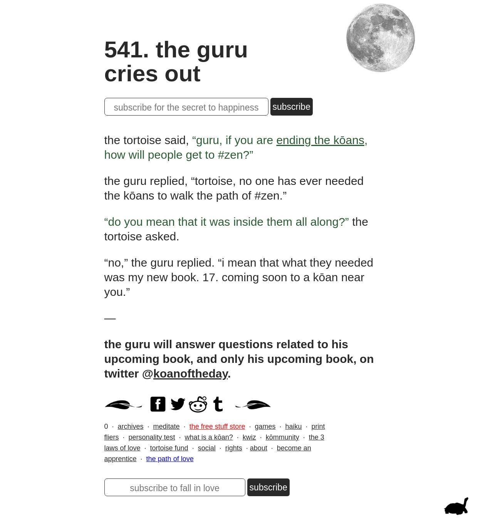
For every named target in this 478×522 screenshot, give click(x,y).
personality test (152, 437)
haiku (293, 426)
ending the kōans (320, 140)
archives (131, 426)
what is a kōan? (209, 437)
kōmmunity (282, 437)
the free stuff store (217, 426)
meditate (166, 426)
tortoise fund (169, 448)
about (258, 448)
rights (233, 448)
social (207, 448)
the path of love (170, 459)
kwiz (249, 437)
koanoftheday (190, 373)
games (265, 426)
